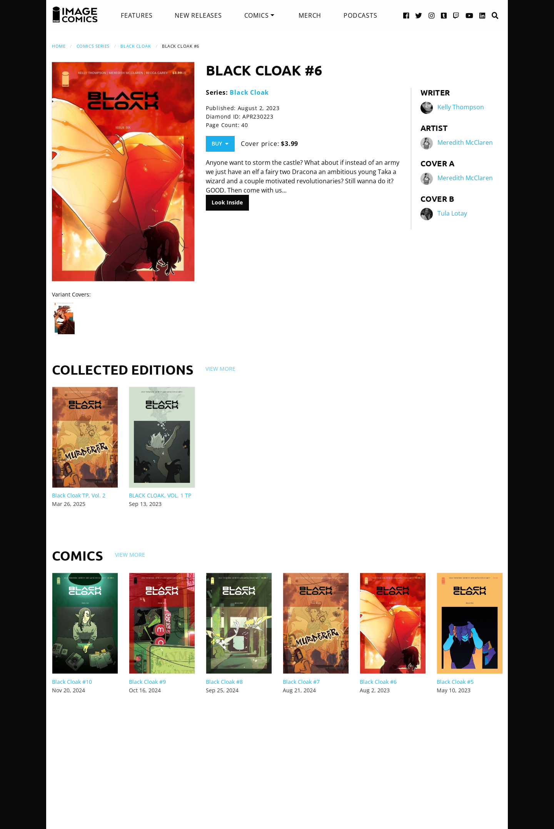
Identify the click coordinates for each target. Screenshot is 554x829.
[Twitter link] (418, 15)
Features (136, 15)
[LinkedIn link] (482, 15)
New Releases (198, 15)
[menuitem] (136, 15)
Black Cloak (135, 46)
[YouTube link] (470, 15)
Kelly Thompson (460, 107)
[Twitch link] (456, 15)
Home (58, 46)
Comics (256, 15)
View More (220, 368)
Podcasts (360, 15)
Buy (220, 143)
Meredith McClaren (465, 142)
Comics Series (93, 46)
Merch (310, 15)
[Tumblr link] (444, 15)
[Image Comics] (75, 14)
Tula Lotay (452, 213)
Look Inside (227, 202)
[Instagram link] (432, 15)
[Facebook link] (406, 15)
